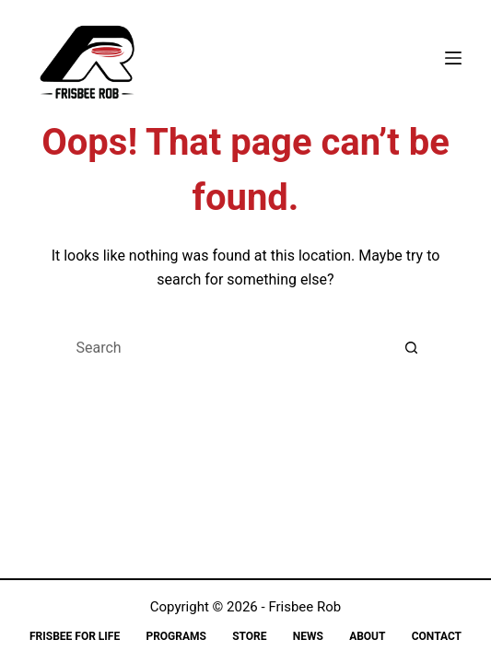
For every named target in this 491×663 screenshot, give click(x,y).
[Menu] (453, 58)
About (367, 636)
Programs (176, 636)
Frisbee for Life (74, 636)
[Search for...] (227, 348)
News (308, 636)
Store (249, 636)
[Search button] (411, 348)
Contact (437, 636)
